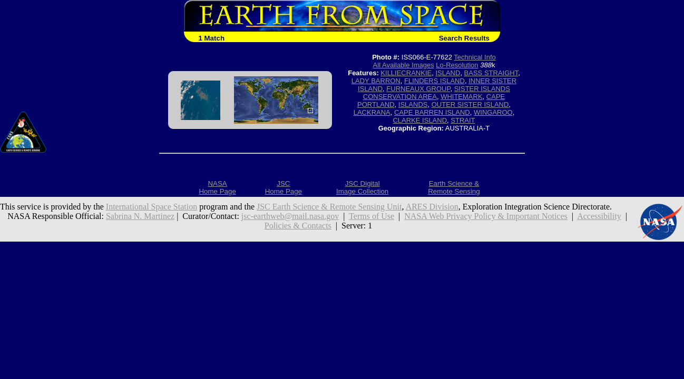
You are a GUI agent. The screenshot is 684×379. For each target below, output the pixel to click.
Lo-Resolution (457, 65)
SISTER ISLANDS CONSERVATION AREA (436, 93)
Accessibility (599, 216)
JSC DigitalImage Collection (362, 187)
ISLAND (447, 73)
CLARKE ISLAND (420, 120)
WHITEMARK (461, 97)
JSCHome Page (283, 187)
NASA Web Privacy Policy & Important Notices (486, 216)
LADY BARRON (375, 81)
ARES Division (432, 206)
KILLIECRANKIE (406, 73)
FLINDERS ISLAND (434, 81)
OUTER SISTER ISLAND (470, 104)
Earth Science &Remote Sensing (454, 187)
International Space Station (151, 206)
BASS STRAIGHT (491, 73)
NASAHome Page (217, 187)
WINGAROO (493, 112)
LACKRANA (372, 112)
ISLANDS (413, 104)
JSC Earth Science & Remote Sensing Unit (329, 206)
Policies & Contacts (298, 225)
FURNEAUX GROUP (418, 89)
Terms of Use (371, 216)
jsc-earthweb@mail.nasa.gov (290, 216)
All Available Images (403, 65)
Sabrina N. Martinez (140, 216)
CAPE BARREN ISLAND (432, 112)
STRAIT (463, 120)
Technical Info (475, 57)
